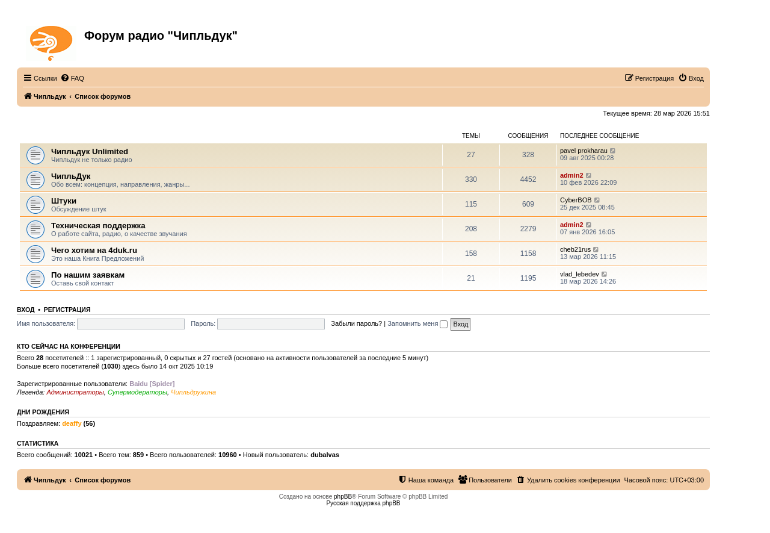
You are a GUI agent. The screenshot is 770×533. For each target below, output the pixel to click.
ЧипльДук (36, 135)
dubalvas (324, 454)
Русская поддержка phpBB (363, 503)
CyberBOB (576, 200)
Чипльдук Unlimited (89, 151)
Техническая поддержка (98, 225)
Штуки (63, 200)
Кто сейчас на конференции (68, 346)
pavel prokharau (584, 150)
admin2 (572, 175)
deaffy (71, 423)
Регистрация (67, 309)
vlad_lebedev (579, 274)
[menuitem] (72, 78)
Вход (25, 309)
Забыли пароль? (356, 323)
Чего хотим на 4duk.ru (94, 250)
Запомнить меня (417, 323)
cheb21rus (575, 249)
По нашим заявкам (88, 274)
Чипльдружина (193, 392)
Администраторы (74, 392)
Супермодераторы (137, 392)
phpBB (343, 496)
